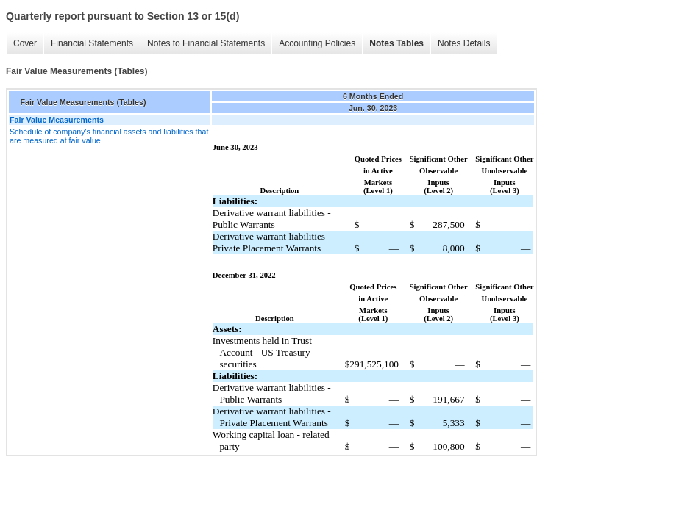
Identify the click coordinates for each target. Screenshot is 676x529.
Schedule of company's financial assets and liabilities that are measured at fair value (109, 136)
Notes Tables (396, 43)
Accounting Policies (317, 43)
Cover (25, 43)
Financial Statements (92, 43)
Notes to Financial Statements (206, 43)
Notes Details (464, 43)
